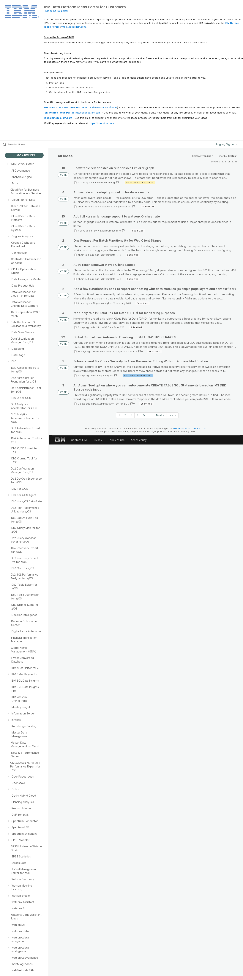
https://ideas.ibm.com (73, 26)
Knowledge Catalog (104, 182)
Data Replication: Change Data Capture (115, 351)
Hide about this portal (56, 11)
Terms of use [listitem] (116, 440)
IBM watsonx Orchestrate (107, 230)
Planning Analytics (103, 375)
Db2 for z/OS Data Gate (106, 327)
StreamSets (108, 255)
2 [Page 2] (125, 415)
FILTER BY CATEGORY (20, 163)
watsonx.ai (125, 206)
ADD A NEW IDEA (24, 155)
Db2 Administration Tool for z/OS (111, 403)
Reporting (119, 303)
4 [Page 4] (137, 415)
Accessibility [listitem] (139, 440)
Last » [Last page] (172, 415)
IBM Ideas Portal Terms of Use (189, 428)
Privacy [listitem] (97, 440)
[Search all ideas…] (29, 144)
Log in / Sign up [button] (226, 144)
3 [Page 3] (131, 415)
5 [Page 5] (144, 415)
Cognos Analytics (102, 303)
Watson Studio (110, 206)
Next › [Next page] (160, 415)
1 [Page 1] (119, 415)
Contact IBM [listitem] (79, 440)
